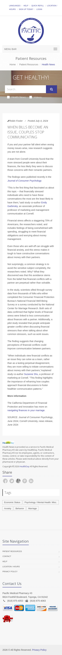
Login (39, 9)
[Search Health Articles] (25, 89)
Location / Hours (11, 567)
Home (13, 64)
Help (25, 6)
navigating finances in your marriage (26, 410)
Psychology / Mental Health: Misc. (41, 502)
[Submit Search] (51, 89)
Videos (35, 97)
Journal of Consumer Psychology (24, 180)
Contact (6, 556)
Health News (16, 97)
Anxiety (7, 508)
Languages (14, 6)
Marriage (32, 508)
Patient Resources (28, 64)
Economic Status (12, 502)
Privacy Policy (10, 572)
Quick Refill (37, 6)
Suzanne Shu (31, 374)
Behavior (20, 508)
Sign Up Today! (26, 9)
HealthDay (24, 466)
